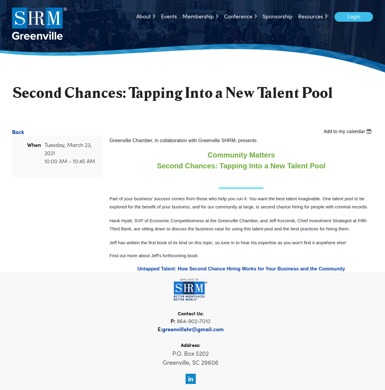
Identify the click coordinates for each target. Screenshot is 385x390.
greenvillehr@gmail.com (193, 329)
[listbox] (348, 131)
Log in (353, 17)
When (34, 144)
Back (18, 132)
